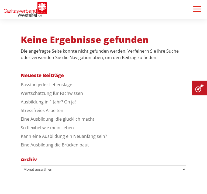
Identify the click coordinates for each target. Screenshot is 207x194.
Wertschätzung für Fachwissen (52, 93)
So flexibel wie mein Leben (47, 128)
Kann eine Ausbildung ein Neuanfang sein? (64, 136)
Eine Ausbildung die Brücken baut (55, 145)
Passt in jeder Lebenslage (46, 85)
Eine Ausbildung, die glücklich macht (57, 119)
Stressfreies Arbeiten (42, 110)
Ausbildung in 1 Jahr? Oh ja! (48, 102)
